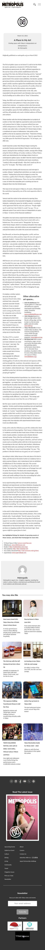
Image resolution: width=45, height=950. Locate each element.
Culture (6, 854)
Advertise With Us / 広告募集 (29, 858)
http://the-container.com (20, 549)
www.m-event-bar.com (25, 543)
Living (6, 861)
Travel (6, 868)
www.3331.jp (28, 326)
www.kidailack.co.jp (30, 357)
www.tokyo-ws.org (36, 337)
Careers (22, 850)
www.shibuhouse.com (18, 545)
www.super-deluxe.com (19, 553)
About (22, 847)
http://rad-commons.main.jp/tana (28, 551)
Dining (6, 858)
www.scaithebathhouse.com (33, 314)
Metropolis (23, 48)
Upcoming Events (9, 847)
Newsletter (7, 879)
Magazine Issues (9, 872)
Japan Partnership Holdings (28, 861)
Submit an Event (9, 850)
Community (7, 865)
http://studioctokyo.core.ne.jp (18, 547)
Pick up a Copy (8, 876)
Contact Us (23, 854)
